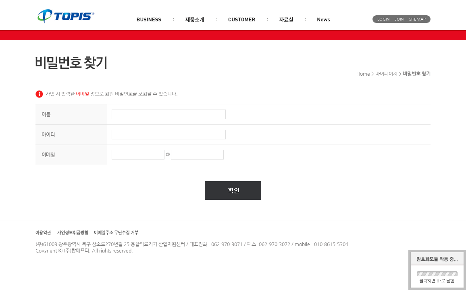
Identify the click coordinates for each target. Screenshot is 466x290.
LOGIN (383, 19)
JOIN (399, 19)
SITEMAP (417, 19)
